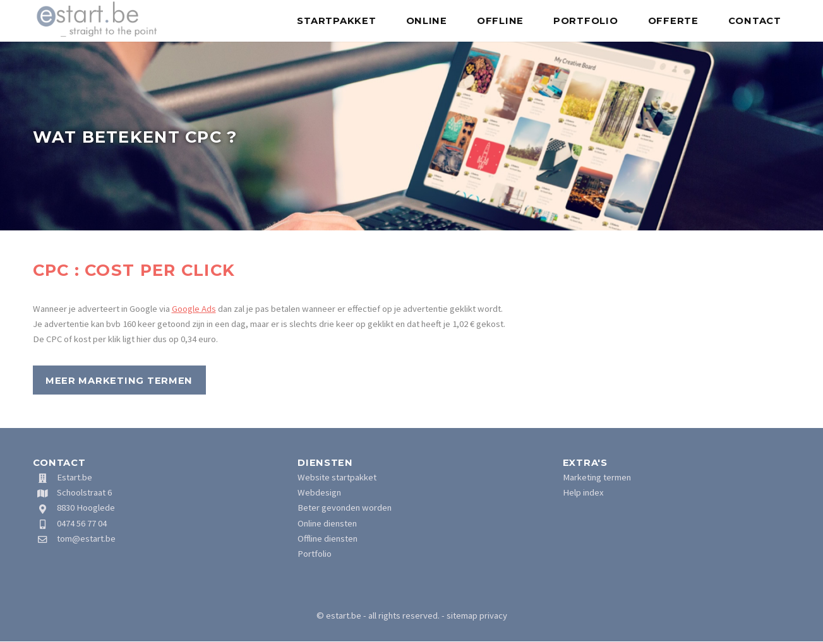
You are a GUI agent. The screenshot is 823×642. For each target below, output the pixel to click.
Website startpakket (336, 477)
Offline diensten (327, 538)
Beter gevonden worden (344, 507)
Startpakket (336, 21)
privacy (493, 615)
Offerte (673, 21)
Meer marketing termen (119, 380)
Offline (500, 21)
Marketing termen (597, 477)
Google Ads (194, 308)
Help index (583, 492)
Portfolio (585, 21)
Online (426, 21)
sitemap (462, 615)
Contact (754, 21)
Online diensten (327, 523)
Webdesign (319, 492)
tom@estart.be (86, 538)
